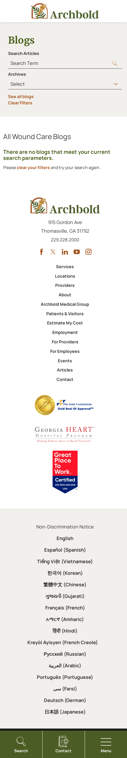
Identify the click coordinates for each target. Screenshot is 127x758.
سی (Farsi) (65, 688)
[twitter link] (53, 252)
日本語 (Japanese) (65, 712)
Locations (65, 276)
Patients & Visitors (65, 314)
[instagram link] (88, 252)
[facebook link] (41, 252)
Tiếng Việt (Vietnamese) (65, 561)
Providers (65, 285)
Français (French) (65, 607)
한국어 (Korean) (65, 573)
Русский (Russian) (65, 654)
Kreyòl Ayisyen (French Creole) (62, 642)
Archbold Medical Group (65, 304)
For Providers (65, 342)
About (65, 295)
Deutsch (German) (65, 700)
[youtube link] (77, 252)
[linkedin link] (65, 252)
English (65, 538)
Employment (65, 332)
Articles (65, 370)
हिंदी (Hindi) (65, 631)
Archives (17, 74)
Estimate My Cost (65, 323)
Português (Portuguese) (65, 677)
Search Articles (23, 53)
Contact (65, 379)
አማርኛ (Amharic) (65, 619)
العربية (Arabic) (65, 665)
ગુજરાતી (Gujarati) (65, 596)
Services (65, 266)
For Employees (65, 351)
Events (65, 361)
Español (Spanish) (65, 550)
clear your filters (33, 167)
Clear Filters (20, 103)
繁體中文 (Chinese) (65, 584)
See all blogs (21, 96)
